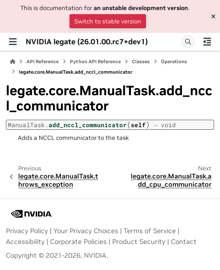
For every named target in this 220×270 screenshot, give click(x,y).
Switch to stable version (107, 21)
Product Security (138, 242)
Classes (141, 61)
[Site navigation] (13, 41)
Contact (184, 242)
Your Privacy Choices (86, 231)
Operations (174, 61)
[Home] (12, 61)
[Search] (188, 41)
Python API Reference (95, 61)
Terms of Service (150, 231)
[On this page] (207, 41)
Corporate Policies (78, 242)
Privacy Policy (27, 231)
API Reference (42, 61)
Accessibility (25, 242)
